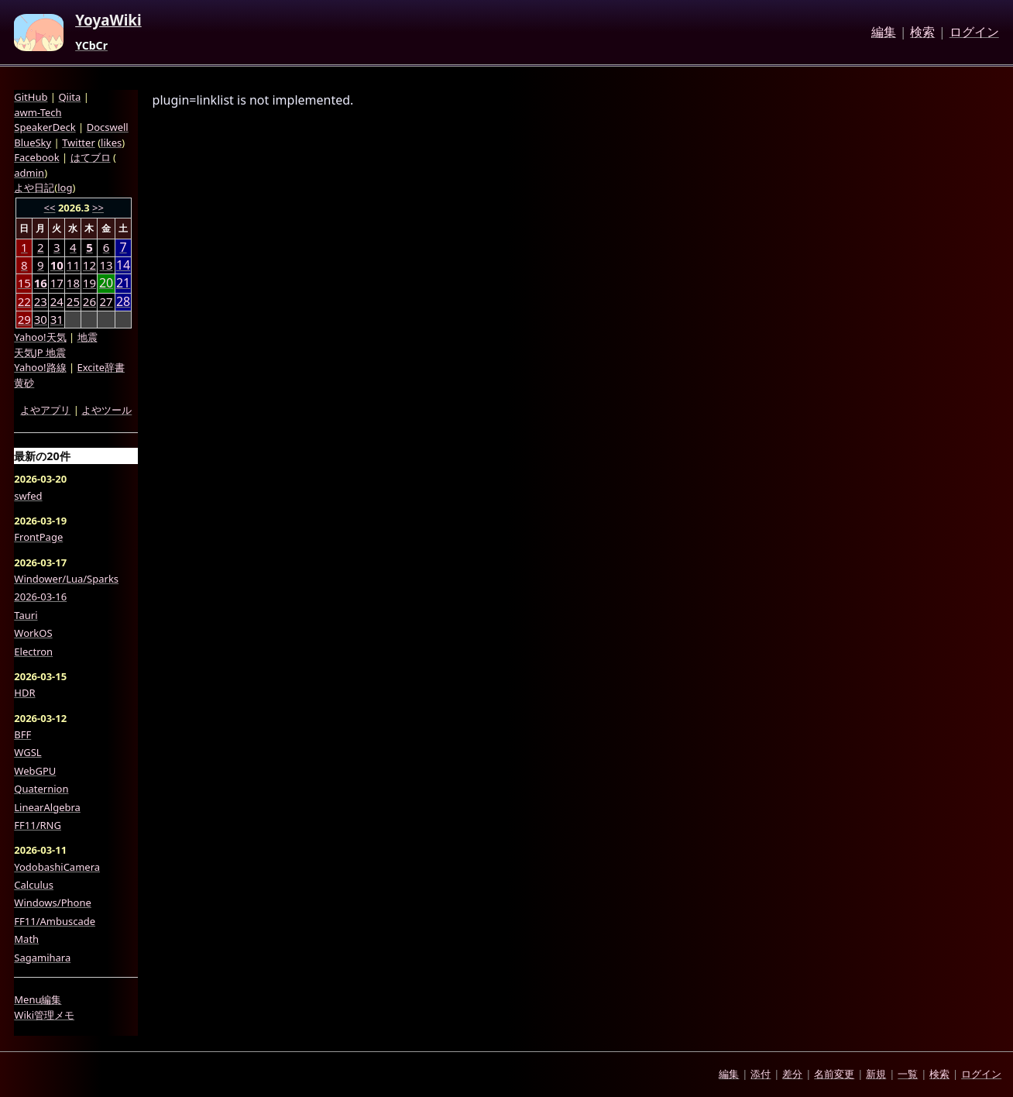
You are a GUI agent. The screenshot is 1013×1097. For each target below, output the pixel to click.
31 (57, 319)
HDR (24, 692)
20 (106, 283)
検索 (922, 33)
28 (123, 302)
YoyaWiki (108, 20)
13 (106, 265)
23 (40, 301)
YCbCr (91, 46)
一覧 (908, 1074)
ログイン (974, 33)
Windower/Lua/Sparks (66, 578)
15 (24, 283)
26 (89, 301)
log (64, 187)
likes (111, 143)
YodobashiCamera (57, 866)
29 (24, 319)
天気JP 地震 (40, 352)
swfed (28, 495)
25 (73, 301)
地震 (87, 337)
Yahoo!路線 (40, 367)
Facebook (36, 157)
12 (89, 265)
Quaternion (41, 788)
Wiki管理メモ (44, 1015)
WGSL (27, 752)
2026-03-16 (40, 596)
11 (73, 265)
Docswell (108, 127)
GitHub (30, 97)
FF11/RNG (37, 825)
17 (57, 283)
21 (123, 283)
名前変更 (834, 1074)
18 (73, 283)
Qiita (69, 97)
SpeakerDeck (44, 127)
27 (106, 301)
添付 (760, 1074)
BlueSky (32, 143)
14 (123, 265)
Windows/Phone (52, 902)
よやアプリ (45, 410)
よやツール (106, 410)
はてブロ (90, 157)
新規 (876, 1074)
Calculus (33, 884)
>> (98, 208)
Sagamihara (42, 957)
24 (57, 301)
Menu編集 (37, 999)
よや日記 (34, 187)
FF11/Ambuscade (54, 921)
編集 (883, 33)
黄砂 (24, 383)
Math (26, 939)
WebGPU (35, 770)
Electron (33, 651)
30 (40, 319)
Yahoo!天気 (40, 337)
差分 (792, 1074)
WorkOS (33, 633)
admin (29, 173)
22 (24, 301)
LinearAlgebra (47, 807)
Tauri (25, 615)
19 (89, 283)
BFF (22, 734)
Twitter (78, 143)
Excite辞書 (101, 367)
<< (50, 208)
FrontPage (38, 536)
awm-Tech (37, 112)
